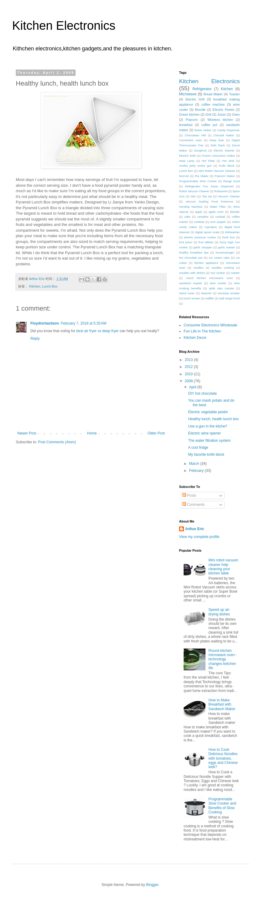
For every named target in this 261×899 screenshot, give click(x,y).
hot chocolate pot (190, 257)
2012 (189, 367)
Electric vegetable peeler (208, 412)
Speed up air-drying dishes (219, 612)
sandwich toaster (190, 283)
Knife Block (226, 165)
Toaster (234, 94)
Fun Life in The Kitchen (202, 331)
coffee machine (213, 104)
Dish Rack (218, 145)
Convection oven (190, 140)
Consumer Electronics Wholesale (210, 325)
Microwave (187, 94)
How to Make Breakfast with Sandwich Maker (222, 704)
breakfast (185, 125)
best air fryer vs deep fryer (97, 331)
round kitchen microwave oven (209, 278)
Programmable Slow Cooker (198, 181)
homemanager (225, 252)
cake (187, 216)
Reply (35, 338)
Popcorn (192, 119)
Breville (200, 109)
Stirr (193, 196)
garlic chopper (203, 247)
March (194, 463)
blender (235, 211)
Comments (193, 504)
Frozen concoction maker (218, 155)
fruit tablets (205, 242)
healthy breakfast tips (193, 252)
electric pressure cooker (200, 237)
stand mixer (187, 293)
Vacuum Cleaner (229, 196)
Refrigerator (202, 89)
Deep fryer (216, 140)
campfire (202, 216)
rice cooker (218, 272)
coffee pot (209, 125)
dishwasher (232, 232)
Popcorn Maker (225, 176)
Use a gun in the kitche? (207, 426)
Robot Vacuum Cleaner (194, 191)
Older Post (156, 433)
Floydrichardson (44, 323)
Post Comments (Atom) (57, 442)
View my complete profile (199, 537)
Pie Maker (201, 176)
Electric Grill (195, 99)
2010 (189, 374)
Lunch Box (49, 286)
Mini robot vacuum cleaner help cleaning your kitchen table (223, 566)
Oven (236, 114)
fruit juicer (185, 242)
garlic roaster (226, 247)
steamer (206, 293)
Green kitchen (189, 114)
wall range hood (229, 298)
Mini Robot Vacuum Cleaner (216, 170)
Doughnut (200, 150)
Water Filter (218, 206)
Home (92, 433)
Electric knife (187, 155)
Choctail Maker (223, 135)
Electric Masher (224, 150)
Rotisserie (220, 191)
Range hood (231, 181)
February (197, 470)
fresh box (228, 237)
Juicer (221, 114)
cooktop (199, 221)
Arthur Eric (194, 529)
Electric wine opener (204, 433)
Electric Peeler (223, 109)
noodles (198, 267)
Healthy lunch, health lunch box (213, 419)
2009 (189, 381)
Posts (189, 495)
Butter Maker (203, 130)
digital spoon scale (207, 232)
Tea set (207, 196)
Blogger (152, 885)
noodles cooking (223, 267)
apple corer (216, 211)
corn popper (218, 221)
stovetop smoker (229, 293)
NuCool (184, 176)
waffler (209, 298)
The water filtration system (209, 440)
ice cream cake (219, 257)
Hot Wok (228, 160)
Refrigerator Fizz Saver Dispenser (209, 186)
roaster (235, 272)
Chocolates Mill (195, 135)
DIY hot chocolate (202, 393)
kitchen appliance (206, 262)
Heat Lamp (186, 160)
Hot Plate (208, 160)
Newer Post (26, 433)
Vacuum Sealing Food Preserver (209, 201)
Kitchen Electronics (63, 25)
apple (198, 211)
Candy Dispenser (228, 130)
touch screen (191, 298)
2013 (189, 360)
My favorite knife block (206, 454)
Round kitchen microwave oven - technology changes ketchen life (222, 659)
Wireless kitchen (220, 119)
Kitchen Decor (195, 337)
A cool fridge (198, 447)
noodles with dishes (192, 272)
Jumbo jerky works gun (195, 165)
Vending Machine (190, 206)
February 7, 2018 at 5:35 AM (83, 323)
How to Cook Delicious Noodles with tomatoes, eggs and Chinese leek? (223, 758)
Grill (208, 114)
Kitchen (34, 286)
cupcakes (211, 227)
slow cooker (218, 283)
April (193, 387)
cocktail (220, 216)
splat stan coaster (221, 288)
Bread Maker (213, 94)
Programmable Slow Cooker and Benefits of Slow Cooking (222, 805)
